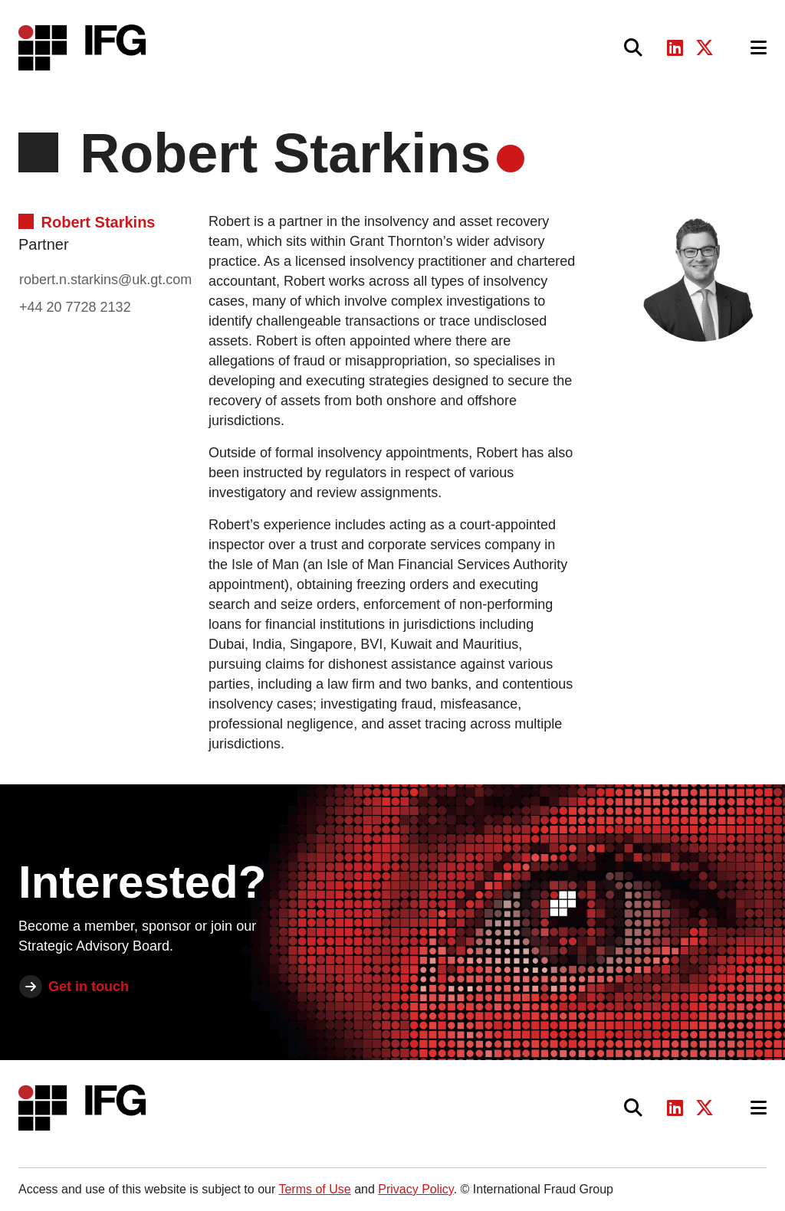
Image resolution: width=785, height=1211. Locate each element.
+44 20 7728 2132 (75, 307)
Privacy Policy (415, 1189)
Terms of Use (314, 1189)
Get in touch (88, 986)
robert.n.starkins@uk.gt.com (105, 279)
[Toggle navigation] (759, 47)
